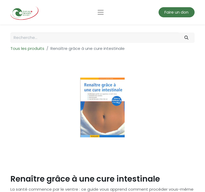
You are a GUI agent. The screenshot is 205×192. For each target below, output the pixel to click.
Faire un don (176, 12)
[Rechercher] (187, 38)
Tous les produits (27, 48)
